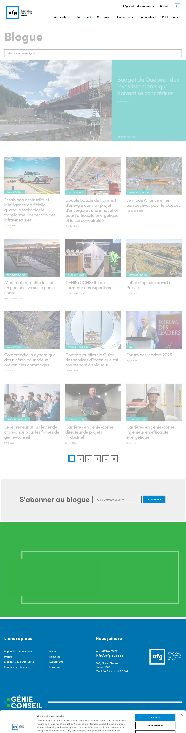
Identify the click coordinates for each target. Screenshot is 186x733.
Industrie (83, 17)
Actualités (147, 17)
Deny (155, 715)
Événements (125, 17)
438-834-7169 (106, 650)
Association (61, 17)
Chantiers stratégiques (17, 667)
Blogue (53, 651)
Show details (147, 727)
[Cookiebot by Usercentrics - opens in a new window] (18, 727)
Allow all (155, 698)
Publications (170, 17)
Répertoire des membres (139, 6)
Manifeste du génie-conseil (19, 661)
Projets (164, 6)
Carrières (103, 17)
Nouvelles (54, 656)
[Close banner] (182, 696)
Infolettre (54, 667)
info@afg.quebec (109, 655)
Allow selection (155, 707)
